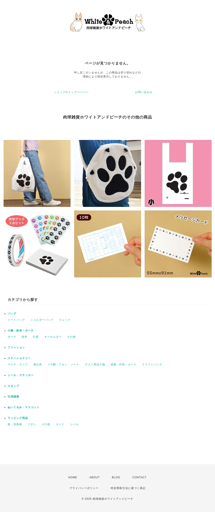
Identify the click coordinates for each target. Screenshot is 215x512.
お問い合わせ (143, 92)
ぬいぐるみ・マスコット (24, 407)
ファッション (16, 347)
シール (74, 424)
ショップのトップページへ (71, 92)
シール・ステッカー (21, 375)
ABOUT (94, 477)
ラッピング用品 (18, 418)
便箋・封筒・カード (124, 364)
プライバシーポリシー (83, 488)
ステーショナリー (19, 358)
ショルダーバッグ (42, 319)
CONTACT (139, 477)
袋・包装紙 (15, 424)
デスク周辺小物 (95, 364)
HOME (72, 477)
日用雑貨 (13, 396)
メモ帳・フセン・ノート (63, 364)
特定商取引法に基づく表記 (128, 488)
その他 (71, 336)
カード (60, 424)
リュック (65, 319)
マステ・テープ (18, 364)
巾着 (36, 336)
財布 (24, 336)
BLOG (116, 477)
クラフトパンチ (152, 364)
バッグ (12, 313)
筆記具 (37, 364)
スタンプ (13, 385)
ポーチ (12, 336)
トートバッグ (16, 319)
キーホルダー (53, 336)
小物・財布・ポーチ (21, 330)
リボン (31, 424)
